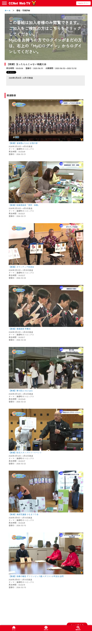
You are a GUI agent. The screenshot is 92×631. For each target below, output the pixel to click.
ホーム (7, 10)
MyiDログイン (83, 3)
